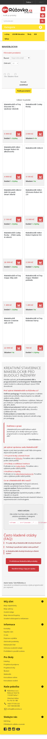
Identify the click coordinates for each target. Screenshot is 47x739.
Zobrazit (7, 63)
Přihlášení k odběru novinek (14, 724)
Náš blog (7, 721)
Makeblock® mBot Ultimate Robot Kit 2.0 (34, 192)
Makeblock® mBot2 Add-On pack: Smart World (12, 192)
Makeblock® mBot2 (34, 148)
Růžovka (19, 458)
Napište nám (8, 632)
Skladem (10, 76)
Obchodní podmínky (11, 641)
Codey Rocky (20, 466)
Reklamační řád (9, 645)
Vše (5, 76)
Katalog (6, 661)
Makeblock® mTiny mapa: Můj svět (12, 276)
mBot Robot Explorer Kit (24, 474)
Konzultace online (10, 677)
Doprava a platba (10, 638)
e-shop (7, 34)
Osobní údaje (9, 612)
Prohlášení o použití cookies (14, 651)
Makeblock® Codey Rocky (34, 105)
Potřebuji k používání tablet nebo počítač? (22, 547)
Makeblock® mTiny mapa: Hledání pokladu (34, 277)
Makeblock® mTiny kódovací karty (34, 319)
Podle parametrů (23, 91)
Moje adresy (8, 609)
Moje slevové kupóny (12, 615)
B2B (35, 34)
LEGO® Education (18, 34)
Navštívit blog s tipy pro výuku (23, 569)
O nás (6, 635)
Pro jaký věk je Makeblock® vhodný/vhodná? (23, 543)
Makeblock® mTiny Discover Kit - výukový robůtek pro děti (12, 107)
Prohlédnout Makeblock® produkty (23, 561)
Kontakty (7, 628)
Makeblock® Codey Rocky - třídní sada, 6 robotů (12, 235)
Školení (6, 671)
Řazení (6, 58)
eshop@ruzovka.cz (14, 709)
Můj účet (8, 601)
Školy (29, 34)
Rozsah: (24, 82)
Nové (16, 76)
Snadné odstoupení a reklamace (16, 618)
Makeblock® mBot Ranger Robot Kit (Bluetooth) (12, 149)
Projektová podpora (11, 664)
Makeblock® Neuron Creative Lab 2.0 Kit (11, 320)
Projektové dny (9, 668)
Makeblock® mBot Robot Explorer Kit (34, 234)
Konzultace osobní (11, 680)
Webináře (7, 674)
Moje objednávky (10, 605)
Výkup (7, 39)
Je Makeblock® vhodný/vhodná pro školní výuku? (22, 552)
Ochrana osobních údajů (13, 648)
